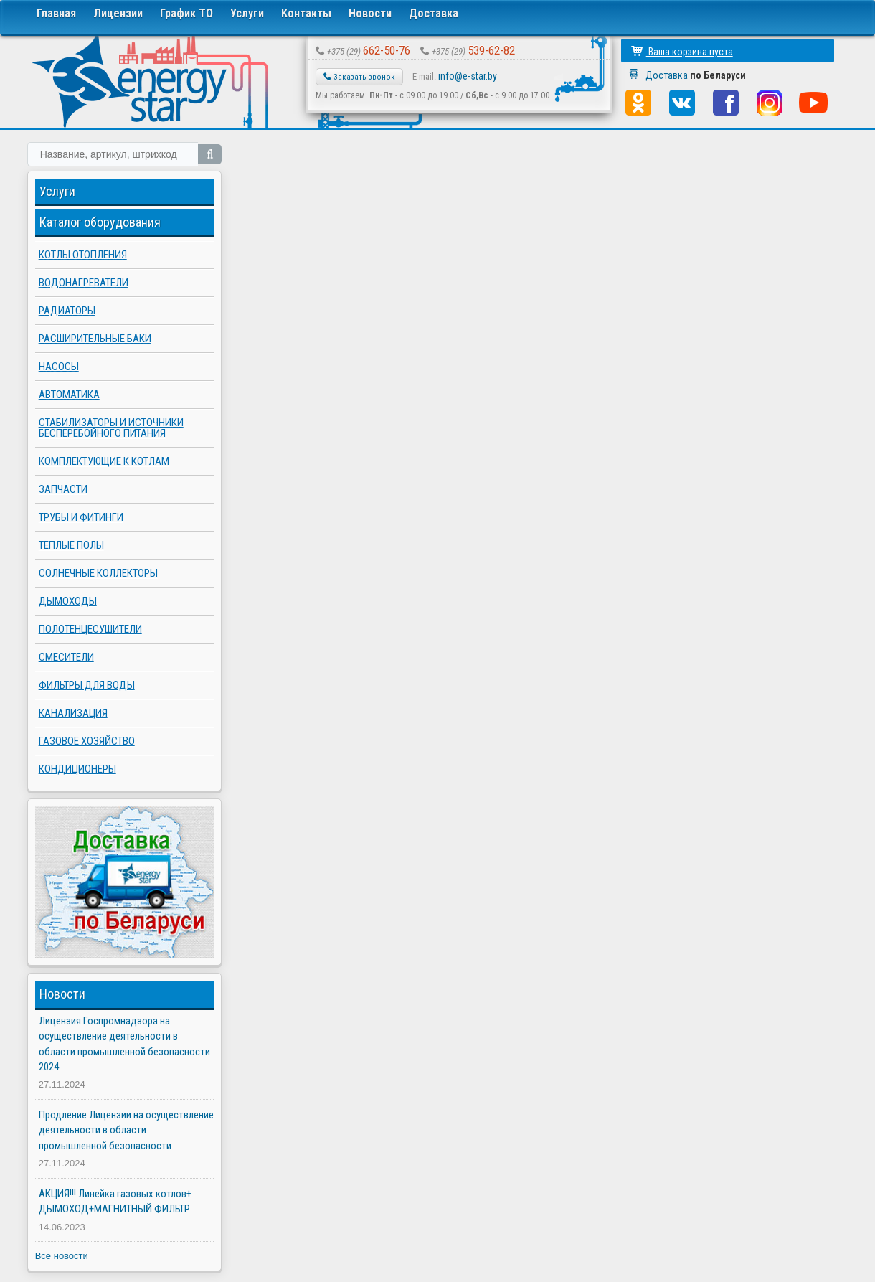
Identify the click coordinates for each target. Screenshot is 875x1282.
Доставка (433, 13)
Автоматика (69, 394)
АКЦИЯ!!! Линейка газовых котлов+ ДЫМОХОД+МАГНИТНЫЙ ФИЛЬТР (115, 1201)
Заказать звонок (359, 77)
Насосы (59, 366)
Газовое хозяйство (87, 741)
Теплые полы (71, 545)
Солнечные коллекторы (98, 573)
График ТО (186, 13)
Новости (370, 13)
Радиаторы (67, 310)
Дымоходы (68, 601)
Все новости (61, 1255)
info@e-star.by (467, 76)
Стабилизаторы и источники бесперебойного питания (111, 428)
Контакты (306, 13)
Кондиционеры (77, 769)
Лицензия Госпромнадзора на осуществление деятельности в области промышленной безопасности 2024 (124, 1043)
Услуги (247, 13)
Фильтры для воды (87, 685)
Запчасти (63, 489)
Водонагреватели (83, 282)
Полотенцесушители (90, 629)
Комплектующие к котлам (104, 461)
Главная (56, 13)
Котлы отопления (83, 254)
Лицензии (118, 13)
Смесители (66, 657)
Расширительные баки (95, 338)
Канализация (73, 713)
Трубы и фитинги (81, 517)
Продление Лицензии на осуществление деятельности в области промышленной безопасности (126, 1130)
